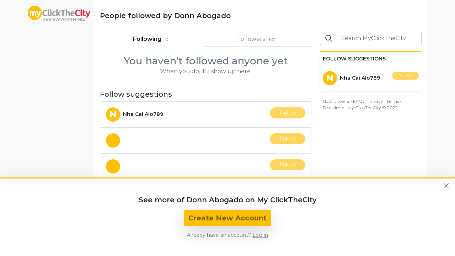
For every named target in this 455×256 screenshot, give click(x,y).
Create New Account (227, 218)
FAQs (358, 101)
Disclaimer (333, 107)
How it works (336, 101)
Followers (258, 39)
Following (152, 39)
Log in (260, 235)
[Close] (446, 185)
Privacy (375, 101)
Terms (392, 101)
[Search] (379, 38)
